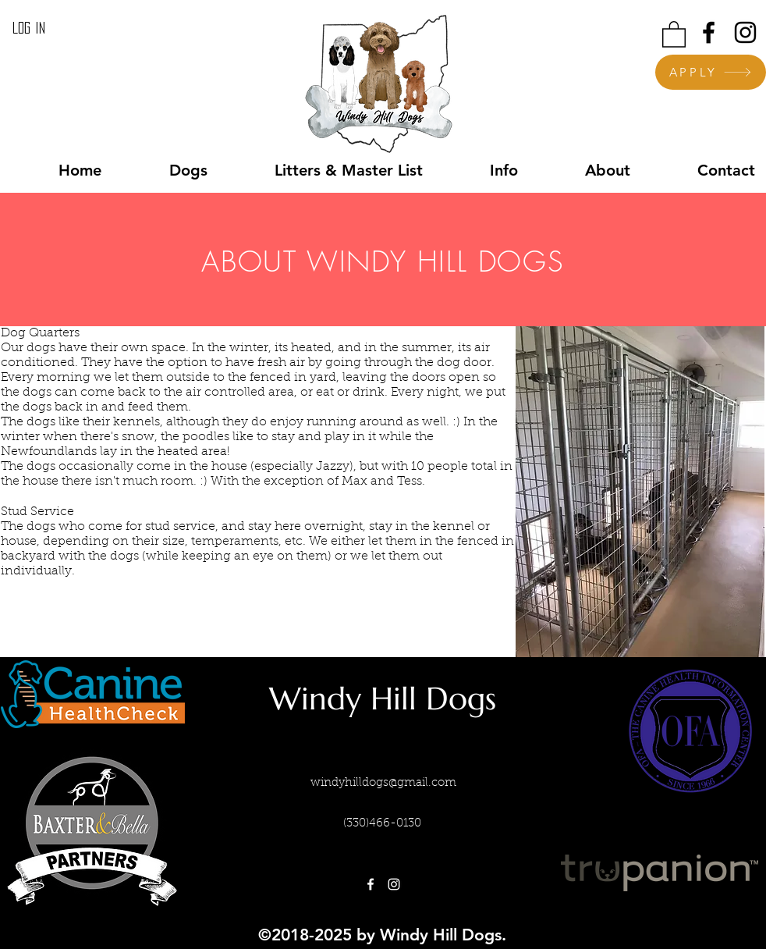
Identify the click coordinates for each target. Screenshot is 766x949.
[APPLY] (710, 72)
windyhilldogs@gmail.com (383, 783)
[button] (674, 34)
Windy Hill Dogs (382, 698)
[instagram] (745, 32)
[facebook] (708, 32)
